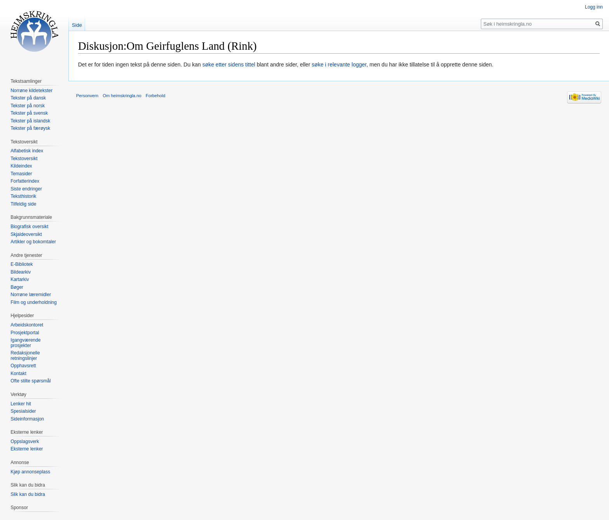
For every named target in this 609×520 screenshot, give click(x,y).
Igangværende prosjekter (25, 342)
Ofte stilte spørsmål (30, 381)
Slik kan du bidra (27, 494)
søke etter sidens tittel (228, 64)
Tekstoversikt (23, 158)
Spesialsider (23, 411)
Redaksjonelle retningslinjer (25, 355)
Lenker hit (20, 404)
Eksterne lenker (26, 449)
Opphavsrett (23, 365)
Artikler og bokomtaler (33, 241)
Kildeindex (21, 166)
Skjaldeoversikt (26, 234)
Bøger (16, 287)
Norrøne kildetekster (31, 90)
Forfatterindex (24, 181)
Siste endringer (26, 189)
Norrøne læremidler (30, 294)
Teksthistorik (23, 196)
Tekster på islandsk (30, 121)
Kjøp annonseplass (30, 472)
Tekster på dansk (28, 98)
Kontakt (18, 373)
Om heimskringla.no (122, 95)
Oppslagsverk (24, 441)
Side (77, 25)
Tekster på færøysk (30, 128)
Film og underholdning (33, 302)
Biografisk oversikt (29, 226)
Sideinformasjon (27, 419)
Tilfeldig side (23, 204)
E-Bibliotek (21, 264)
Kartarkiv (19, 279)
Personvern (87, 95)
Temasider (21, 173)
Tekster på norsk (27, 105)
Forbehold (155, 95)
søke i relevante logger (339, 64)
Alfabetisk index (26, 151)
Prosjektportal (24, 332)
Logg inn (594, 7)
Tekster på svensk (29, 113)
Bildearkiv (20, 272)
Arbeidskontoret (26, 325)
